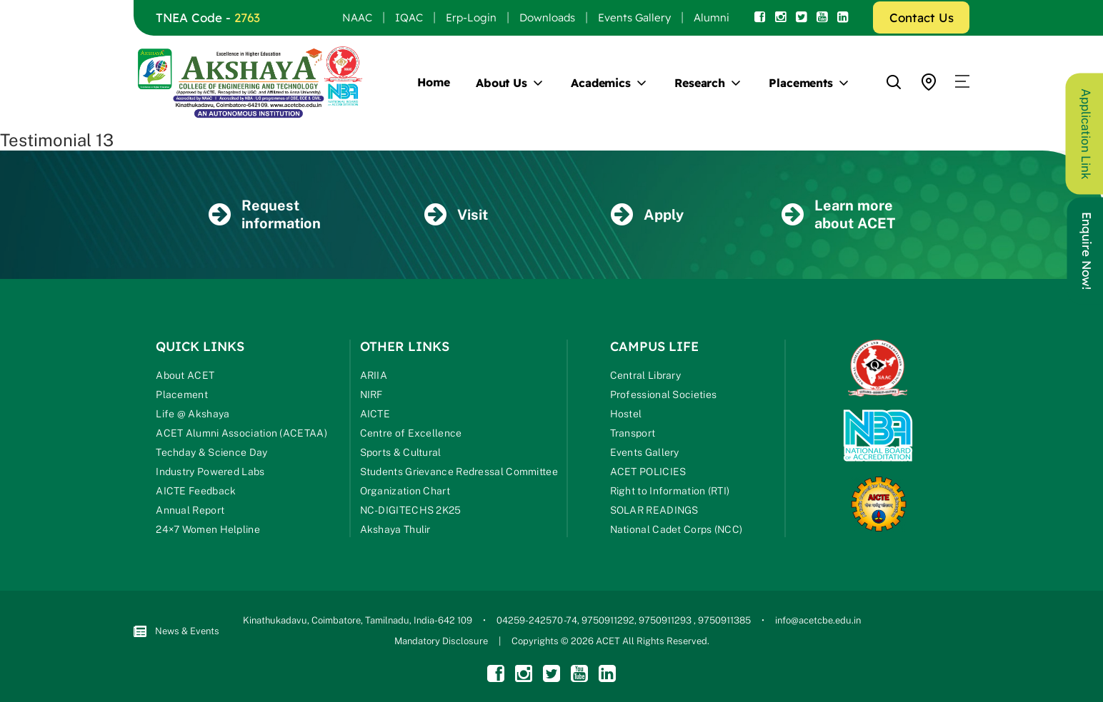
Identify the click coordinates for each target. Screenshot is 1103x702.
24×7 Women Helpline (208, 529)
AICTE (375, 413)
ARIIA (374, 375)
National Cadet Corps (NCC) (676, 529)
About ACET (185, 375)
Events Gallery (634, 17)
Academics (601, 83)
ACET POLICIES (648, 471)
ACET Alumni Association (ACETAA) (241, 433)
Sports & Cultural (400, 452)
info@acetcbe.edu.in (818, 620)
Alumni (711, 17)
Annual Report (190, 510)
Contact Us (921, 17)
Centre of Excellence (411, 433)
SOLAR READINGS (654, 510)
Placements (801, 83)
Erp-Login (471, 17)
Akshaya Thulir (395, 529)
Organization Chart (405, 491)
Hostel (626, 413)
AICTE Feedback (196, 491)
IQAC (409, 17)
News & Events (176, 632)
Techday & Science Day (211, 452)
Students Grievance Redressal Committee (459, 471)
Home (433, 82)
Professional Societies (663, 394)
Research (699, 83)
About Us (501, 83)
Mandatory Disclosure (441, 641)
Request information (265, 214)
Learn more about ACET (838, 214)
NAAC (357, 17)
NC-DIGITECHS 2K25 (410, 510)
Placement (182, 394)
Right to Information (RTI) (670, 491)
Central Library (646, 375)
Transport (633, 433)
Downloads (547, 17)
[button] (962, 82)
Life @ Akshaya (192, 413)
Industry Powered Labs (210, 471)
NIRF (371, 394)
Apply (647, 215)
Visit (456, 215)
